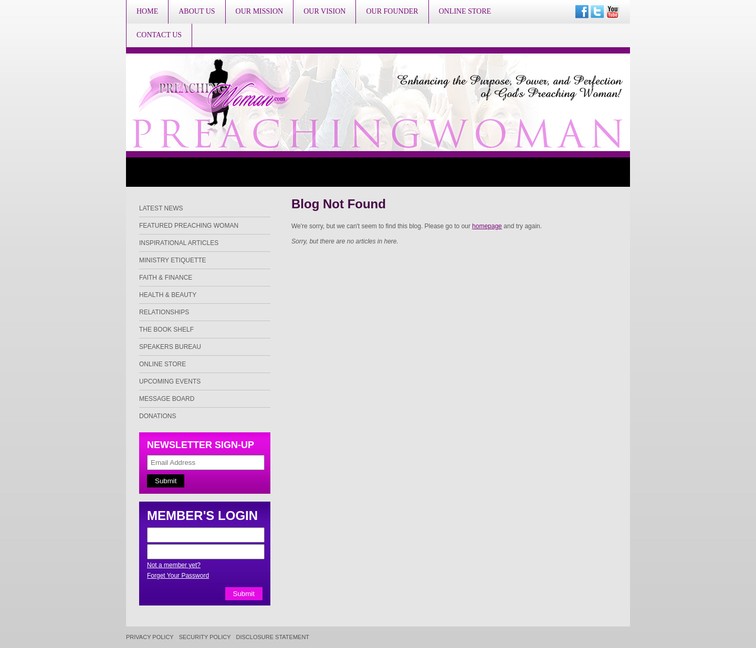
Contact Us (159, 35)
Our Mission (260, 11)
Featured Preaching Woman (188, 225)
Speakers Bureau (170, 346)
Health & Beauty (167, 295)
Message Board (166, 398)
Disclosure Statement (273, 637)
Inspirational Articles (178, 243)
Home (147, 11)
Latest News (161, 208)
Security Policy (205, 637)
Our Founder (392, 11)
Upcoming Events (170, 381)
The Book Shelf (166, 329)
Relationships (164, 312)
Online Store (465, 11)
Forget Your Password (178, 575)
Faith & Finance (165, 277)
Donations (157, 416)
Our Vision (324, 11)
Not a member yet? (174, 565)
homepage (487, 226)
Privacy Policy (150, 637)
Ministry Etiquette (172, 260)
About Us (196, 11)
